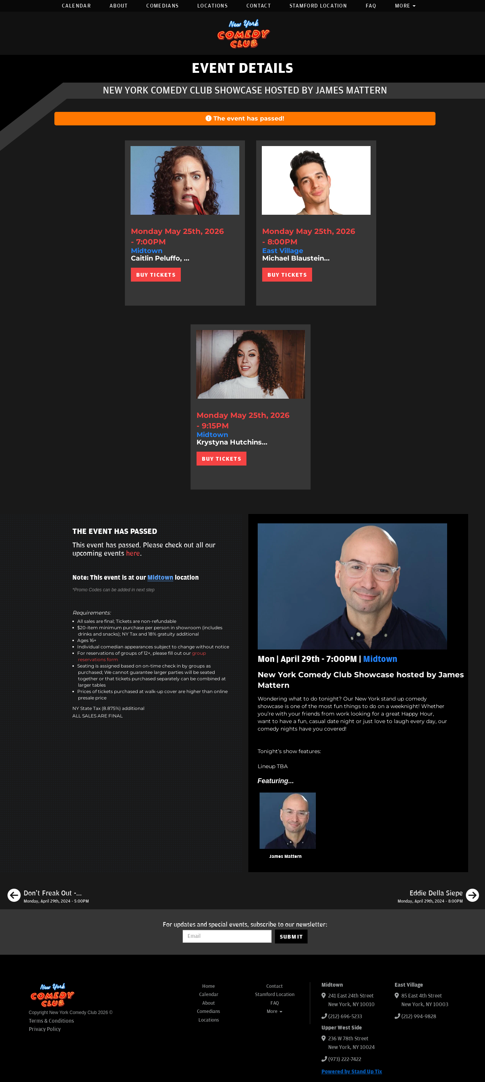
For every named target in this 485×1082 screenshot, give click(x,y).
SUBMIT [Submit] (291, 936)
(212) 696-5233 (345, 1016)
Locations (212, 6)
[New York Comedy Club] (242, 33)
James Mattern (285, 856)
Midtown (160, 578)
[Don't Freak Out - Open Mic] (48, 896)
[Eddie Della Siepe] (438, 896)
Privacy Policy (45, 1029)
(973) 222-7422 (344, 1059)
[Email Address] (227, 936)
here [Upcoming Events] (133, 553)
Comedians (162, 6)
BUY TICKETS (156, 274)
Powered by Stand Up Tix (351, 1071)
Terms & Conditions (51, 1021)
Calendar (76, 6)
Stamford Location (318, 6)
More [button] (405, 6)
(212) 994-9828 (418, 1016)
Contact (258, 6)
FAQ (371, 6)
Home (208, 986)
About (119, 6)
